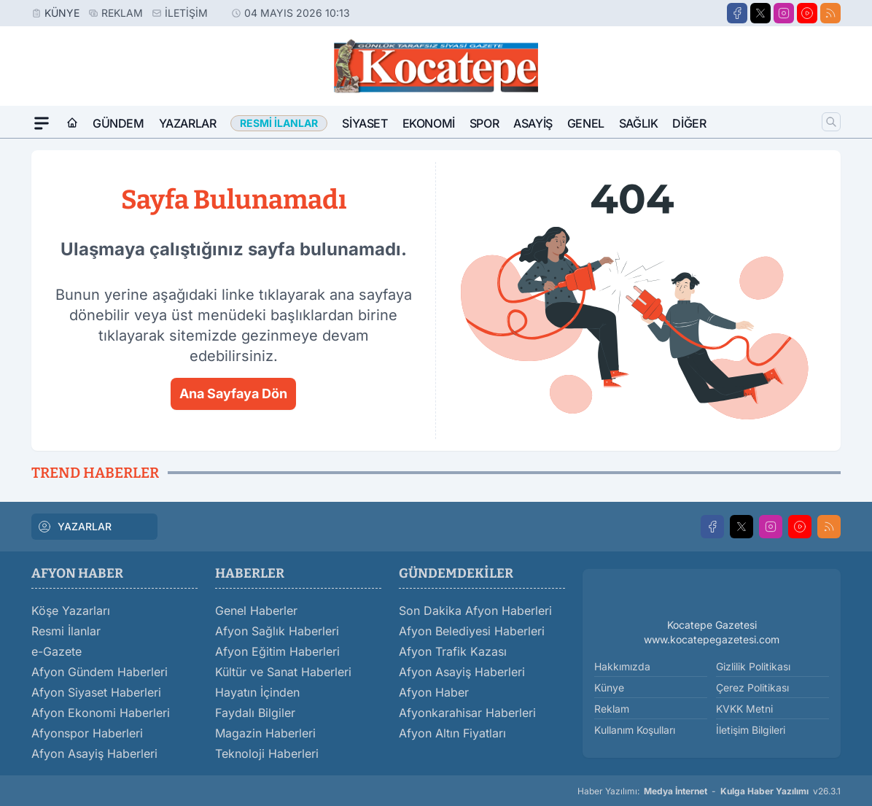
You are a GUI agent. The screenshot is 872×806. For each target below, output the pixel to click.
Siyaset (364, 123)
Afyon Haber (434, 692)
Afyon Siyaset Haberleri (96, 692)
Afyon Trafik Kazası (453, 651)
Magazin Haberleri (265, 733)
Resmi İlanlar (66, 631)
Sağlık (638, 123)
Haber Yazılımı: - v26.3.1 (709, 791)
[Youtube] (807, 13)
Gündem (118, 123)
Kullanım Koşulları (634, 730)
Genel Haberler (256, 610)
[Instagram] (784, 13)
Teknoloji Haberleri (267, 753)
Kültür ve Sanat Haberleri (283, 671)
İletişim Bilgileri (750, 730)
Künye (61, 13)
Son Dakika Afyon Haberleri (475, 610)
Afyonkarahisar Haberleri (467, 712)
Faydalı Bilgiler (255, 712)
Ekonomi (428, 123)
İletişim (186, 13)
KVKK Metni (744, 708)
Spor (484, 123)
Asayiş (533, 123)
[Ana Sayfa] (72, 123)
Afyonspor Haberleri (87, 733)
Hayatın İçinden (257, 692)
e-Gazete (56, 651)
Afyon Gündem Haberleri (99, 671)
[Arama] (831, 121)
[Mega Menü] (41, 123)
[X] (760, 13)
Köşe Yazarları (70, 610)
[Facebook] (737, 13)
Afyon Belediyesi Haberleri (472, 631)
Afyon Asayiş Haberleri (94, 753)
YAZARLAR (74, 526)
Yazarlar (188, 123)
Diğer (689, 123)
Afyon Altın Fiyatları (452, 733)
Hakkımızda (622, 666)
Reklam (122, 13)
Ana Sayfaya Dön (233, 393)
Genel (585, 123)
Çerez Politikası (752, 687)
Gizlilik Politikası (753, 666)
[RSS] (830, 13)
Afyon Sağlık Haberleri (277, 631)
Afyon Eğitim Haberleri (277, 651)
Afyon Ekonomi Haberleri (100, 712)
